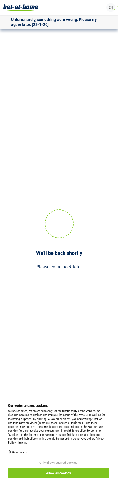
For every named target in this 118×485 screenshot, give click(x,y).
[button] (17, 452)
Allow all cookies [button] (58, 473)
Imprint (22, 442)
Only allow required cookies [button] (58, 463)
